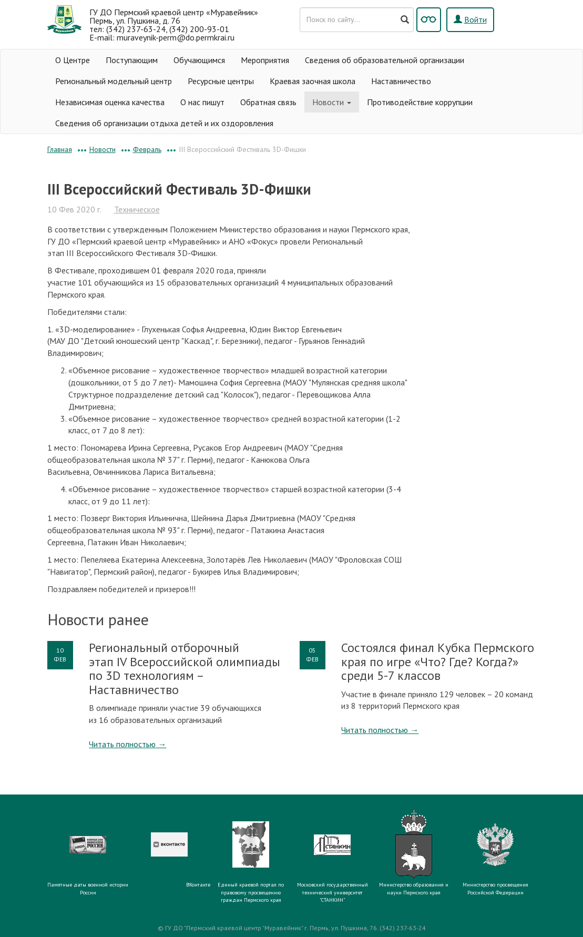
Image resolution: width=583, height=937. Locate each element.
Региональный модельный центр (113, 81)
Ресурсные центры (221, 81)
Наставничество (401, 81)
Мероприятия (265, 60)
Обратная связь (268, 102)
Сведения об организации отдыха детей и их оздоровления (164, 123)
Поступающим (132, 60)
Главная (59, 149)
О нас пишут (202, 102)
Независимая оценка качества (110, 102)
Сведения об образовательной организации (384, 60)
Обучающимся (199, 60)
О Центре (72, 60)
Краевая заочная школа (312, 81)
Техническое (137, 209)
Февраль (147, 149)
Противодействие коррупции (420, 102)
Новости (331, 102)
